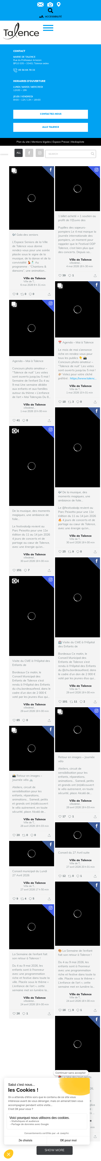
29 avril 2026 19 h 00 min (80, 692)
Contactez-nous (50, 114)
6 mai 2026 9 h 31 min (33, 285)
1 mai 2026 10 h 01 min (79, 392)
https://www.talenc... (83, 378)
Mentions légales (41, 142)
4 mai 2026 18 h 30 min (79, 266)
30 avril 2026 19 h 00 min (80, 542)
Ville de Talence (34, 278)
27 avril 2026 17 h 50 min (34, 889)
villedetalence (75, 263)
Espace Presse (61, 142)
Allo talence (50, 127)
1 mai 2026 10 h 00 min (33, 411)
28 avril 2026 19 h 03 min (80, 807)
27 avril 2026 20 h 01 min (80, 867)
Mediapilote (77, 142)
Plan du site (23, 142)
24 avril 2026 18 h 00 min (80, 1001)
